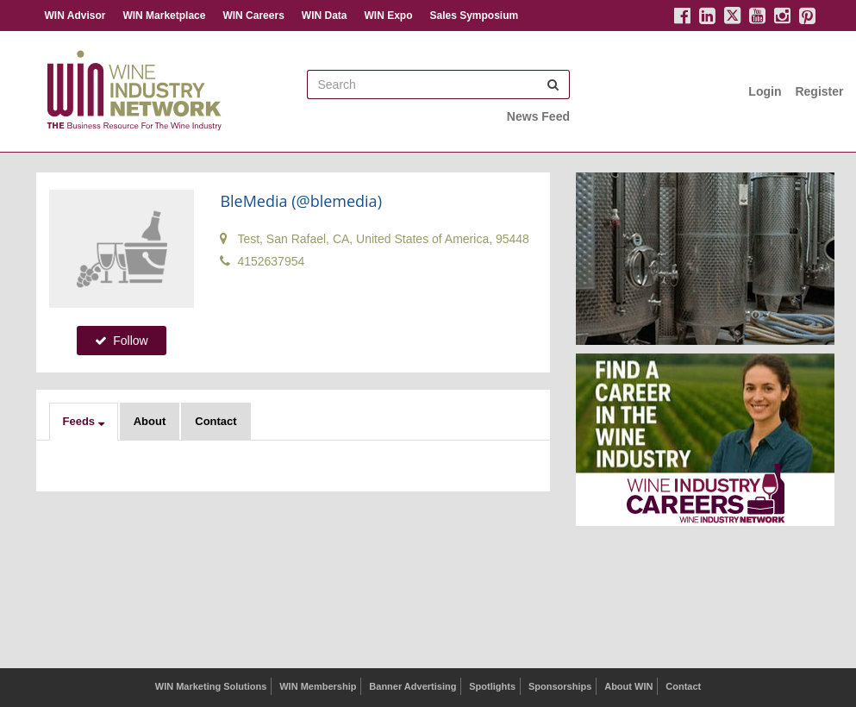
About (150, 421)
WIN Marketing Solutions (211, 686)
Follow (121, 340)
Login (764, 91)
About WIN (628, 686)
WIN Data (324, 15)
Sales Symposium (473, 15)
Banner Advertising (412, 686)
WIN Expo (388, 15)
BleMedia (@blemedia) (301, 201)
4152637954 (262, 261)
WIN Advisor (75, 15)
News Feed (538, 116)
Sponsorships (559, 686)
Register (819, 91)
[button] (83, 422)
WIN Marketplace (163, 15)
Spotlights (492, 686)
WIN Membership (317, 686)
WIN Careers (253, 15)
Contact (215, 421)
